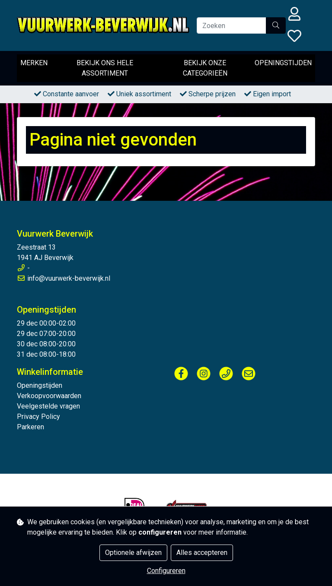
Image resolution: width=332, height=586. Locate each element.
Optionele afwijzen (133, 552)
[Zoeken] (231, 25)
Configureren (166, 571)
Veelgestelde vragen (48, 406)
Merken (34, 63)
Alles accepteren (201, 552)
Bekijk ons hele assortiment (105, 68)
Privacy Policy (38, 416)
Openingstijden (283, 63)
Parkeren (30, 427)
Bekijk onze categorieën (205, 68)
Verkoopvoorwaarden (49, 396)
